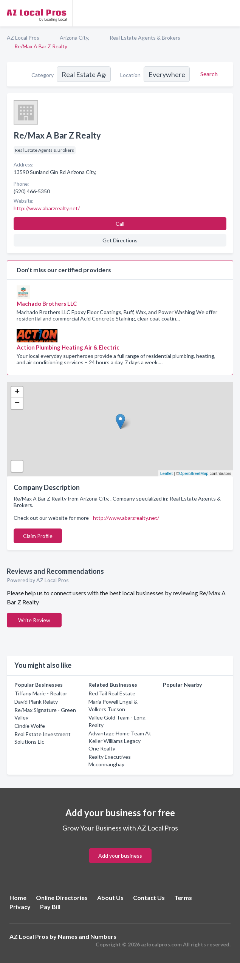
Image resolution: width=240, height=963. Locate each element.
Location (130, 75)
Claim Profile (38, 536)
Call (120, 223)
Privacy (20, 906)
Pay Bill (50, 906)
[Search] (208, 74)
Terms (183, 897)
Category (42, 75)
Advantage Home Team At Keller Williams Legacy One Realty (119, 741)
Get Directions (120, 240)
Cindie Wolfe (29, 726)
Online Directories (62, 897)
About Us (110, 897)
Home (17, 897)
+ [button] (17, 392)
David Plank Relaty (36, 701)
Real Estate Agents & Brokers (145, 37)
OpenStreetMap (194, 473)
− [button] (17, 403)
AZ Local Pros (23, 37)
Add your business (120, 855)
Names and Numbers (87, 936)
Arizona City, (74, 37)
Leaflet (166, 473)
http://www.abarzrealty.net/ (126, 518)
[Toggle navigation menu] (229, 13)
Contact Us (149, 897)
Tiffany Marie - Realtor (40, 693)
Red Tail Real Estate (111, 693)
